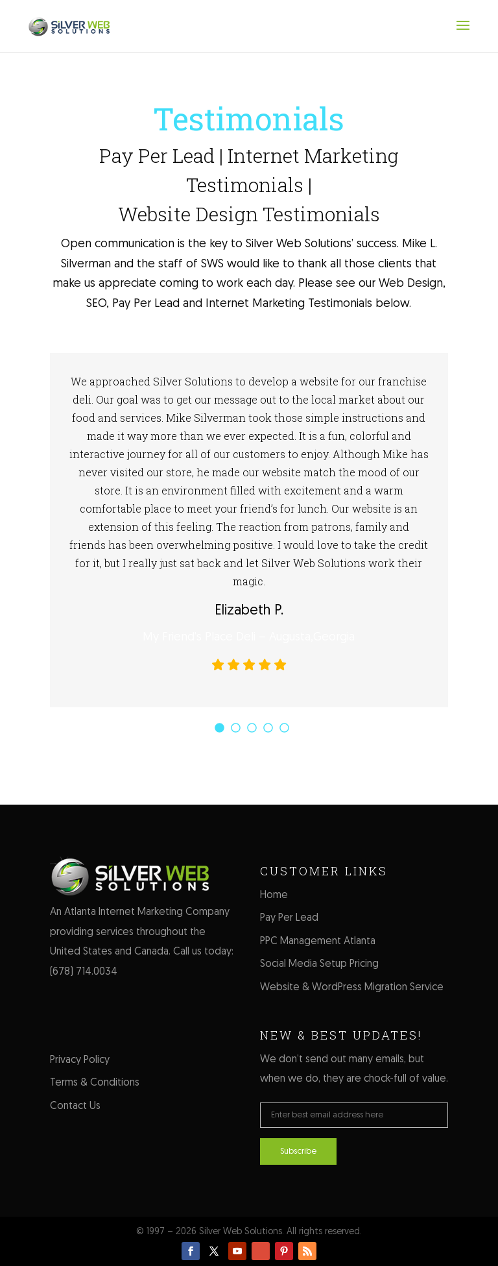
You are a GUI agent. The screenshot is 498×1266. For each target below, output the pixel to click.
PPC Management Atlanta (317, 941)
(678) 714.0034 (83, 972)
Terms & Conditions (94, 1083)
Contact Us (75, 1106)
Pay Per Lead (289, 918)
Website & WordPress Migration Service (352, 987)
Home (274, 895)
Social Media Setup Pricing (319, 964)
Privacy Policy (80, 1060)
